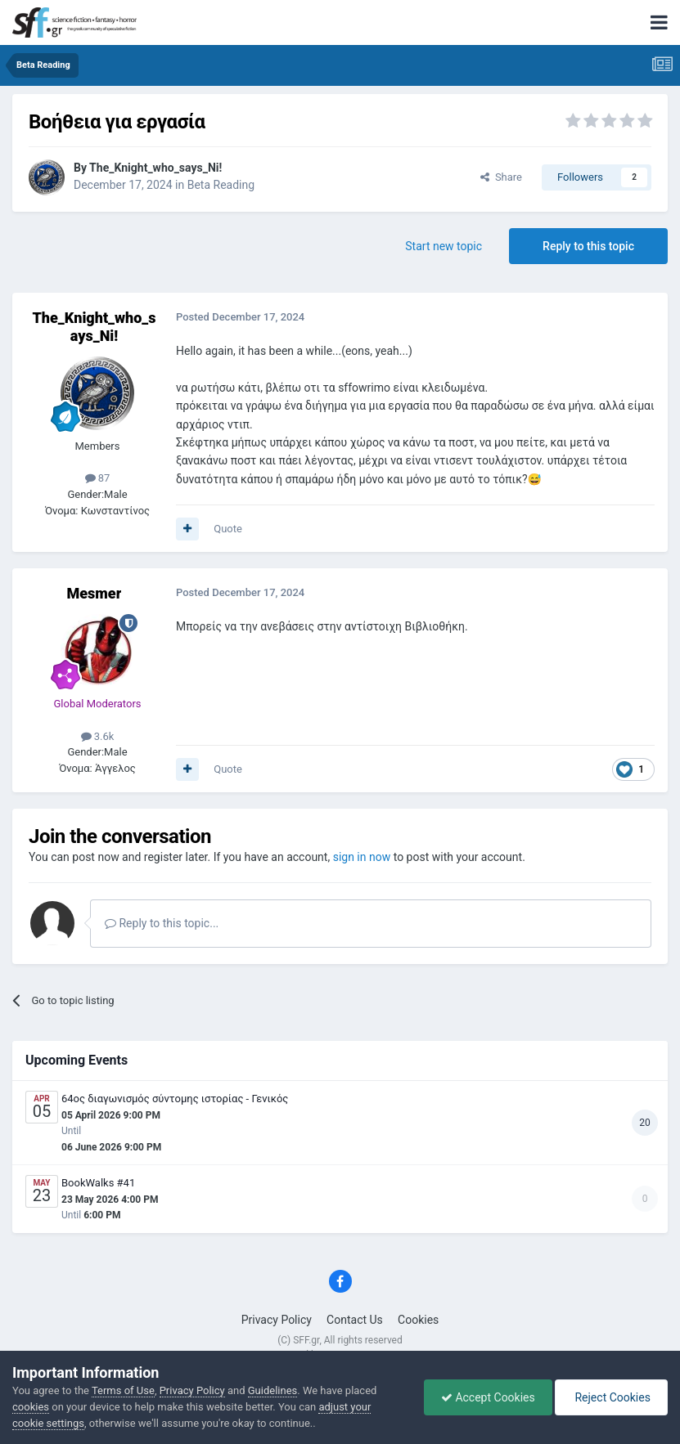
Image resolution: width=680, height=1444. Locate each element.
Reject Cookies (611, 1397)
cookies (30, 1407)
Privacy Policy (276, 1319)
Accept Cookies (488, 1397)
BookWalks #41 (98, 1183)
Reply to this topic (588, 246)
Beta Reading (220, 184)
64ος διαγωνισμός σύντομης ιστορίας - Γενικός (174, 1098)
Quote (228, 528)
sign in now (362, 856)
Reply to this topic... (161, 923)
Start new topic (443, 246)
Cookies (418, 1319)
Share (501, 177)
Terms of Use (123, 1390)
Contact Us (354, 1319)
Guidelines (273, 1390)
